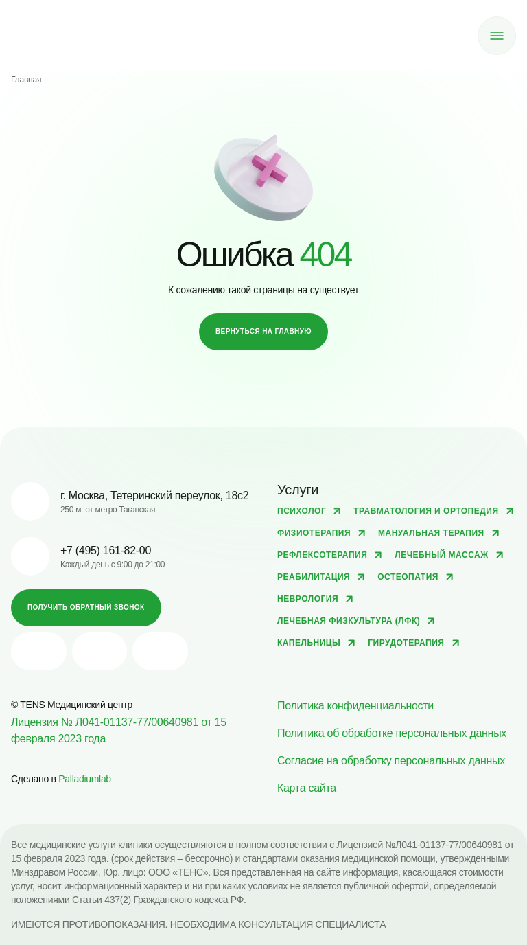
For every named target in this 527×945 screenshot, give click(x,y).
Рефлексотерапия (322, 555)
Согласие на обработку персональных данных (391, 760)
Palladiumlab (84, 778)
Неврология (307, 599)
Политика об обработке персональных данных (391, 733)
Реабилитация (313, 577)
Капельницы (308, 643)
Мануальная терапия (431, 533)
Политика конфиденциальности (355, 705)
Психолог (301, 511)
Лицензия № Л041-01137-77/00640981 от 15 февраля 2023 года (118, 730)
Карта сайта (306, 788)
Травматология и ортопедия (425, 511)
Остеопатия (407, 577)
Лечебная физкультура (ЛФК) (348, 621)
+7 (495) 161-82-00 (105, 550)
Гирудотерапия (406, 643)
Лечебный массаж (441, 555)
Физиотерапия (314, 533)
